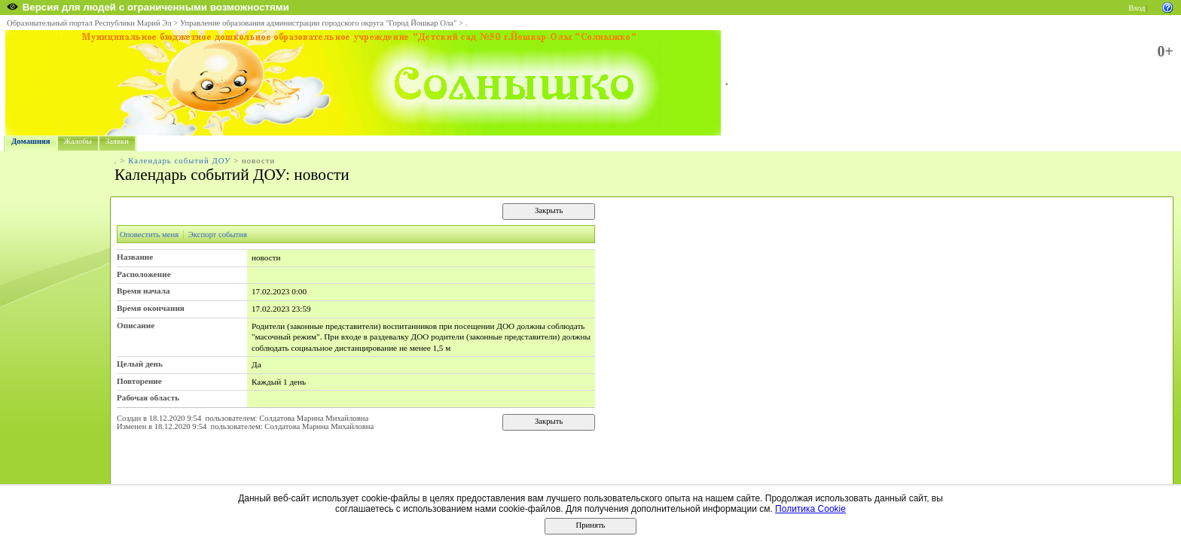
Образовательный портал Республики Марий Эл (89, 23)
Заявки (117, 141)
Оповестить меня (149, 234)
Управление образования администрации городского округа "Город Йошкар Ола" (318, 23)
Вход (1136, 8)
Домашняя (30, 141)
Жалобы (78, 141)
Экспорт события (217, 234)
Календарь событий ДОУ (179, 161)
